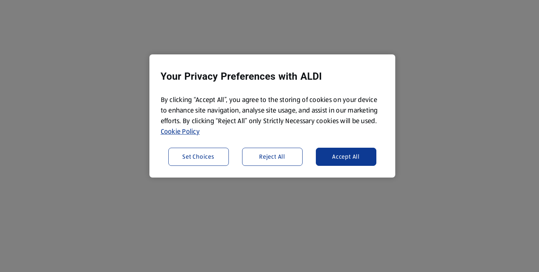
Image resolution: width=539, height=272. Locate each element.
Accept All (346, 156)
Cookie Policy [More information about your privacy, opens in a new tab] (180, 131)
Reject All (272, 156)
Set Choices (198, 156)
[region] (272, 116)
